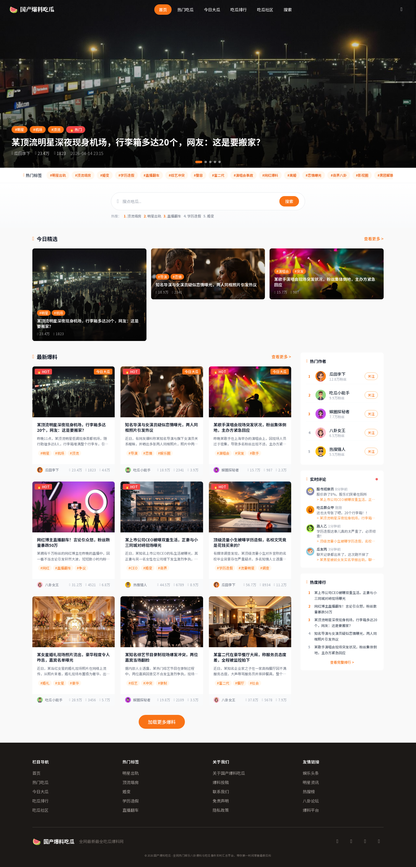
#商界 (162, 567)
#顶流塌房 (83, 175)
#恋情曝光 (314, 175)
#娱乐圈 (164, 453)
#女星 (59, 682)
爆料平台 (311, 810)
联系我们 (221, 791)
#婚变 (104, 175)
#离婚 (291, 175)
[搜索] (401, 9)
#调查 (264, 567)
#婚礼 (44, 682)
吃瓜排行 (239, 9)
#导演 (133, 453)
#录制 (162, 682)
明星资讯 (311, 782)
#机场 (37, 129)
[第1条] (198, 162)
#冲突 (147, 682)
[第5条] (219, 162)
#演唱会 (223, 453)
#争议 (81, 567)
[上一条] (13, 84)
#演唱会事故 (243, 175)
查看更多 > (374, 238)
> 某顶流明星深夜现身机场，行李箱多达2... (346, 518)
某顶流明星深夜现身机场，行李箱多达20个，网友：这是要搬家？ (138, 141)
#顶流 (55, 129)
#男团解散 (385, 175)
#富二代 (218, 175)
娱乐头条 (311, 773)
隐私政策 (221, 810)
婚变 (208, 216)
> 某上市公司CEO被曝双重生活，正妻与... (346, 499)
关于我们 (221, 762)
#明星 (19, 129)
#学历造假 (126, 175)
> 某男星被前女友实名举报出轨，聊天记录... (346, 559)
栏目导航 (40, 762)
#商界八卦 (339, 175)
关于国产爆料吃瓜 (229, 773)
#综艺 (133, 682)
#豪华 (74, 682)
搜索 (288, 9)
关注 (371, 376)
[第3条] (210, 162)
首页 (163, 9)
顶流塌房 (132, 216)
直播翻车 (172, 216)
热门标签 (130, 762)
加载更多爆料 (162, 721)
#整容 (198, 175)
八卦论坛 (311, 801)
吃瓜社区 (265, 9)
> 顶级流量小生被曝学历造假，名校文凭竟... (346, 541)
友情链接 (311, 762)
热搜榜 (309, 791)
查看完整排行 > (342, 662)
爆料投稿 (221, 782)
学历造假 (192, 216)
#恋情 (147, 453)
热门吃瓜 (185, 9)
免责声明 (221, 801)
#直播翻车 (151, 175)
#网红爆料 (270, 175)
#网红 (44, 567)
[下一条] (402, 84)
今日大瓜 (212, 9)
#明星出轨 (58, 175)
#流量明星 (247, 567)
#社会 (254, 682)
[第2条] (206, 162)
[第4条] (215, 162)
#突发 (239, 453)
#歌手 (254, 453)
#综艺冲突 (177, 175)
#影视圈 (362, 175)
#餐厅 (239, 682)
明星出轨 (152, 216)
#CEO (133, 567)
